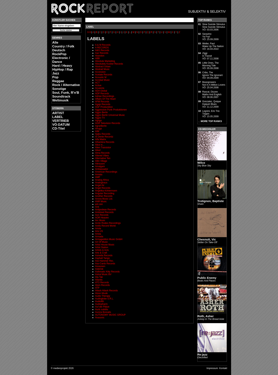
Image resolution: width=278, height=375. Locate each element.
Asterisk (99, 269)
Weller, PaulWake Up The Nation (213, 45)
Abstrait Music (102, 69)
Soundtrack (61, 96)
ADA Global (101, 90)
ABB (97, 58)
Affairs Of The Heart (105, 99)
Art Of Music (101, 242)
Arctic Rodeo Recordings (108, 223)
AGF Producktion (104, 107)
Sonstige (59, 89)
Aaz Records (101, 53)
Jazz (55, 73)
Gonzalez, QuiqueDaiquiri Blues (211, 102)
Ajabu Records (102, 134)
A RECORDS (102, 47)
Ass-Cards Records (105, 263)
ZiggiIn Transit (207, 54)
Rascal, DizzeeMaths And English (211, 93)
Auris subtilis (101, 309)
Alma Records (102, 153)
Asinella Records (104, 255)
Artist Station (101, 247)
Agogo (98, 120)
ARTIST (58, 113)
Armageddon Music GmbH (108, 239)
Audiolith (99, 301)
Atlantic (99, 279)
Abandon (99, 55)
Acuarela (99, 88)
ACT (97, 82)
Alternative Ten (102, 158)
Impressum (212, 368)
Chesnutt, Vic (206, 239)
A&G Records (102, 50)
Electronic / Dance (61, 60)
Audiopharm (101, 304)
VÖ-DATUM (61, 124)
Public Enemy (206, 277)
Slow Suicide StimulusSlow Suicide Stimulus (213, 25)
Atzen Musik (101, 293)
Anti (97, 207)
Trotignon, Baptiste (210, 201)
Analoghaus (101, 182)
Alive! (98, 150)
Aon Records (101, 215)
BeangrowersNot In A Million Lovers (213, 83)
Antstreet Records (104, 212)
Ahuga (98, 128)
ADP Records (102, 93)
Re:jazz (202, 354)
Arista (98, 234)
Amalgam (100, 166)
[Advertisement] (63, 192)
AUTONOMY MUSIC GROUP (110, 314)
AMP (97, 177)
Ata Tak (99, 277)
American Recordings (106, 171)
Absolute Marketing (105, 61)
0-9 (89, 32)
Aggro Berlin (101, 112)
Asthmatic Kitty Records (107, 271)
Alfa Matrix (100, 139)
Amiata (98, 174)
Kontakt (223, 368)
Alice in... (100, 144)
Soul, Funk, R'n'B (65, 92)
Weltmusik (60, 100)
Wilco (201, 162)
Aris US (99, 231)
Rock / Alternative (66, 85)
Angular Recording (104, 193)
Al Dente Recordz (104, 136)
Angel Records (102, 188)
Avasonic (99, 317)
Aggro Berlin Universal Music (110, 115)
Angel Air (99, 185)
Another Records (104, 196)
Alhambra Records (104, 142)
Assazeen (100, 266)
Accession (100, 72)
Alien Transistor (103, 147)
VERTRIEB (60, 121)
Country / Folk (63, 46)
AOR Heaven (102, 217)
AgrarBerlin (101, 126)
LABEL (57, 117)
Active (98, 85)
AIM (97, 131)
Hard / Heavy (62, 65)
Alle (55, 42)
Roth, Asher (205, 316)
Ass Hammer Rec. (104, 261)
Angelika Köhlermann (106, 190)
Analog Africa (102, 180)
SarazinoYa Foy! (206, 35)
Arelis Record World (105, 225)
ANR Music (101, 201)
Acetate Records (103, 74)
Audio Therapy (102, 296)
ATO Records (102, 282)
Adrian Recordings (104, 96)
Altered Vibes (102, 155)
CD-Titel (58, 128)
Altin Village (101, 161)
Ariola (98, 228)
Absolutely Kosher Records (109, 63)
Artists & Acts (102, 250)
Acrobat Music (102, 80)
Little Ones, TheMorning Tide (210, 64)
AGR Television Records (107, 123)
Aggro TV (100, 117)
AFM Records (102, 101)
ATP (97, 288)
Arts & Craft (101, 252)
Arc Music (100, 220)
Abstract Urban (103, 66)
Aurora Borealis (103, 312)
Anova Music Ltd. (104, 198)
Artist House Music (104, 244)
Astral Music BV (103, 274)
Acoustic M (101, 77)
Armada (99, 236)
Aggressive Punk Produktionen (111, 109)
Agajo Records (102, 104)
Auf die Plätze (102, 306)
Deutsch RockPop (59, 52)
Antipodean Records (105, 209)
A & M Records (103, 45)
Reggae (58, 81)
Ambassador (101, 169)
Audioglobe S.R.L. (104, 298)
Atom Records (102, 285)
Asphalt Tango (102, 258)
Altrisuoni (100, 163)
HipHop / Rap (62, 69)
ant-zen (99, 204)
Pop (55, 77)
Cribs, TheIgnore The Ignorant (212, 74)
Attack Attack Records (106, 290)
